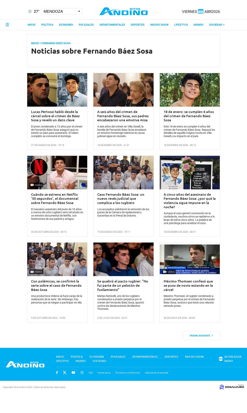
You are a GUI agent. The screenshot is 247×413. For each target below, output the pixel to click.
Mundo (198, 24)
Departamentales (112, 24)
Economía (66, 24)
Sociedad (217, 24)
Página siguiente (201, 335)
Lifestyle (181, 24)
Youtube (73, 372)
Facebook (57, 372)
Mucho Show (159, 24)
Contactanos (104, 372)
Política (47, 24)
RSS (91, 372)
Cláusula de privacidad (156, 372)
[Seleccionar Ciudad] (61, 11)
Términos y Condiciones (127, 372)
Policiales (86, 24)
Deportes (138, 24)
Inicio (32, 24)
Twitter (65, 372)
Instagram (82, 372)
